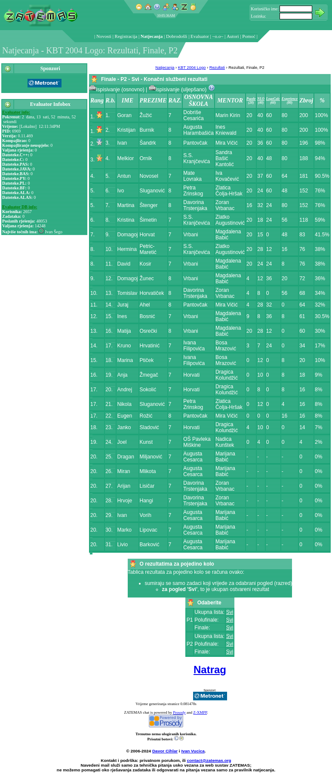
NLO (260, 99)
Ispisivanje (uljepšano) (178, 90)
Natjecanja (152, 36)
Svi (230, 612)
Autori (233, 36)
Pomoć (248, 36)
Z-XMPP (200, 712)
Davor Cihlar (165, 751)
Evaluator (200, 36)
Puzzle (250, 99)
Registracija (126, 36)
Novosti (103, 36)
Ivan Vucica (192, 751)
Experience (290, 99)
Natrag (210, 669)
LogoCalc (273, 99)
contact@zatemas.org (209, 760)
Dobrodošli (177, 36)
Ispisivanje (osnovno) (117, 90)
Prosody (179, 712)
